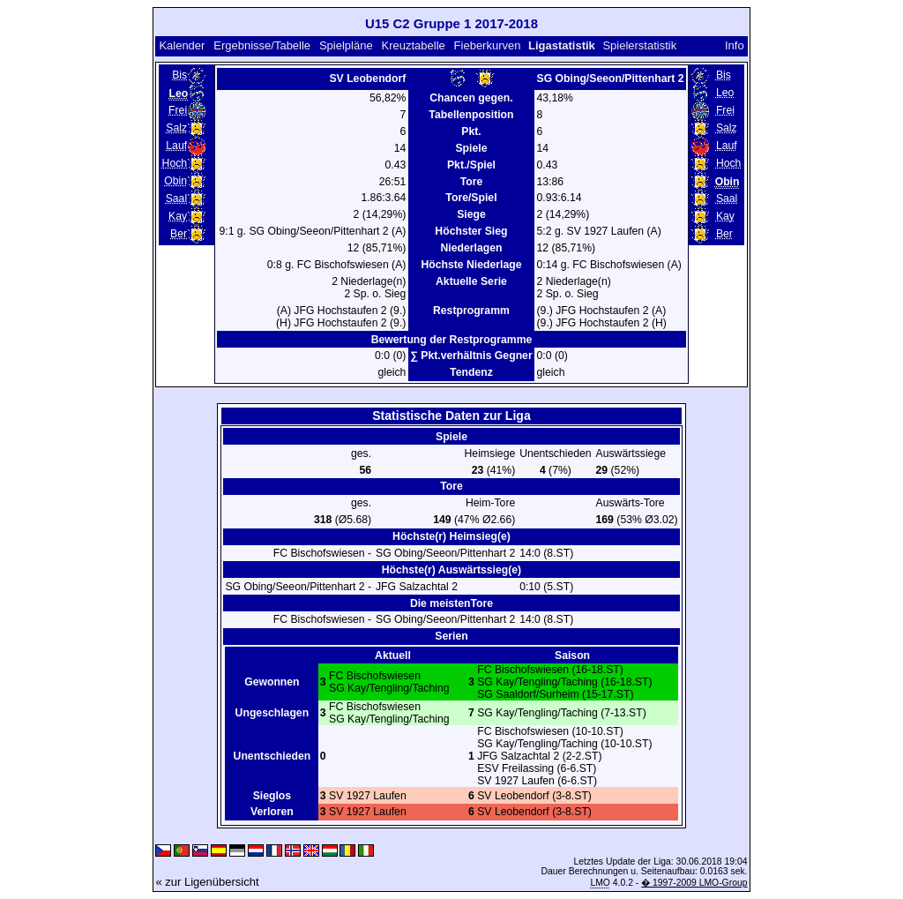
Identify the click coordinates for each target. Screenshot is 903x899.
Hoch (175, 163)
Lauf (176, 145)
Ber (178, 234)
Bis (179, 75)
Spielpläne (346, 45)
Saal (176, 198)
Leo (725, 92)
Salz (176, 128)
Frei (177, 110)
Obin (175, 181)
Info (734, 45)
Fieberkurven (487, 45)
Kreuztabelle (412, 45)
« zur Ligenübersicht (206, 881)
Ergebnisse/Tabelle (261, 45)
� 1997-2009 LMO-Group (694, 883)
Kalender (182, 45)
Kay (177, 216)
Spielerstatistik (639, 45)
